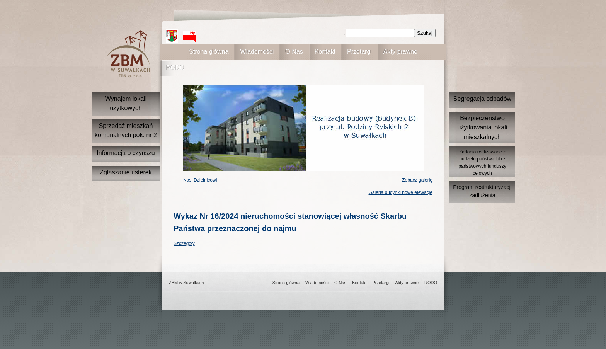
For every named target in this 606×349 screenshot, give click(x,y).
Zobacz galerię (417, 180)
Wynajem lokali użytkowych (125, 103)
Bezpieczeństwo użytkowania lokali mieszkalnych (482, 127)
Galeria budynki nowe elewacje (400, 192)
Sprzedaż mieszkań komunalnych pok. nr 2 (126, 130)
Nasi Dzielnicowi (200, 180)
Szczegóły (184, 243)
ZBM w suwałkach (128, 54)
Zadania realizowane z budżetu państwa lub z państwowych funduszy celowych (482, 162)
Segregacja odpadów (482, 98)
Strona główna (208, 51)
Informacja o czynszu (126, 153)
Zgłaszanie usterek (126, 172)
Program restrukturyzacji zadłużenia (482, 191)
